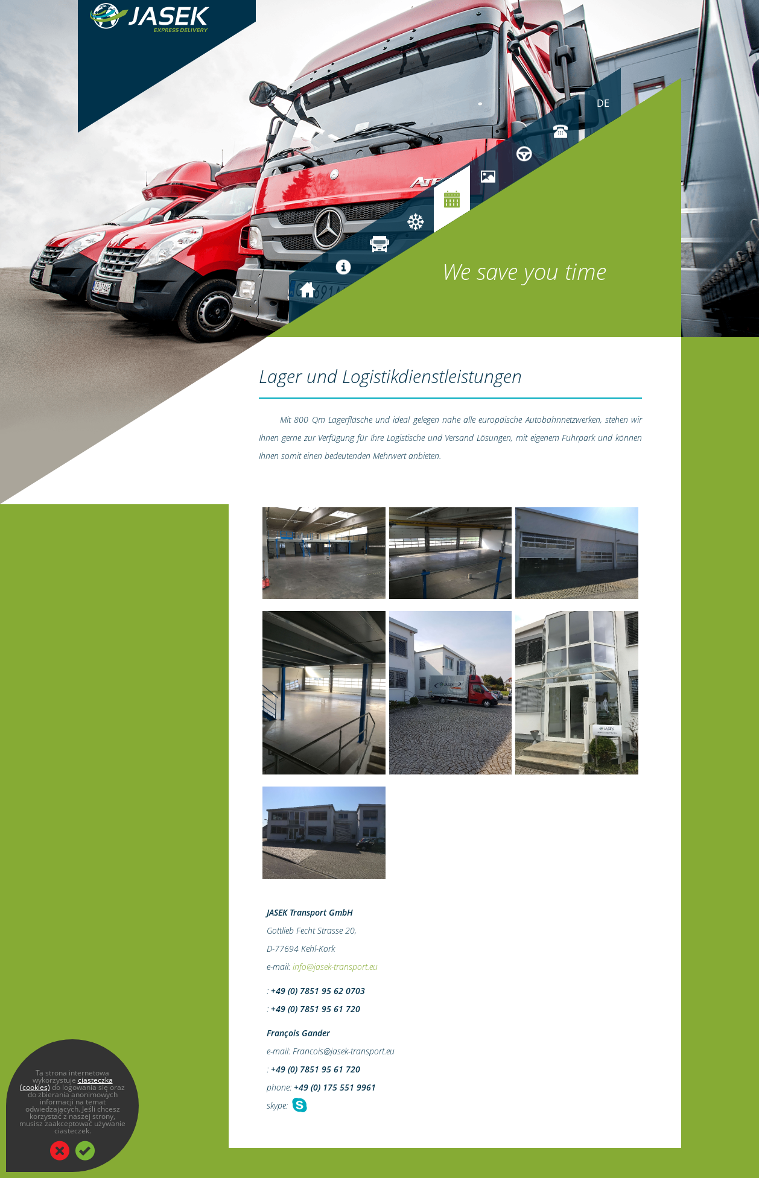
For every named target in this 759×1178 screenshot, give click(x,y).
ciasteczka (95, 1080)
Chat (298, 1105)
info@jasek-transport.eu (335, 966)
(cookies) (35, 1087)
